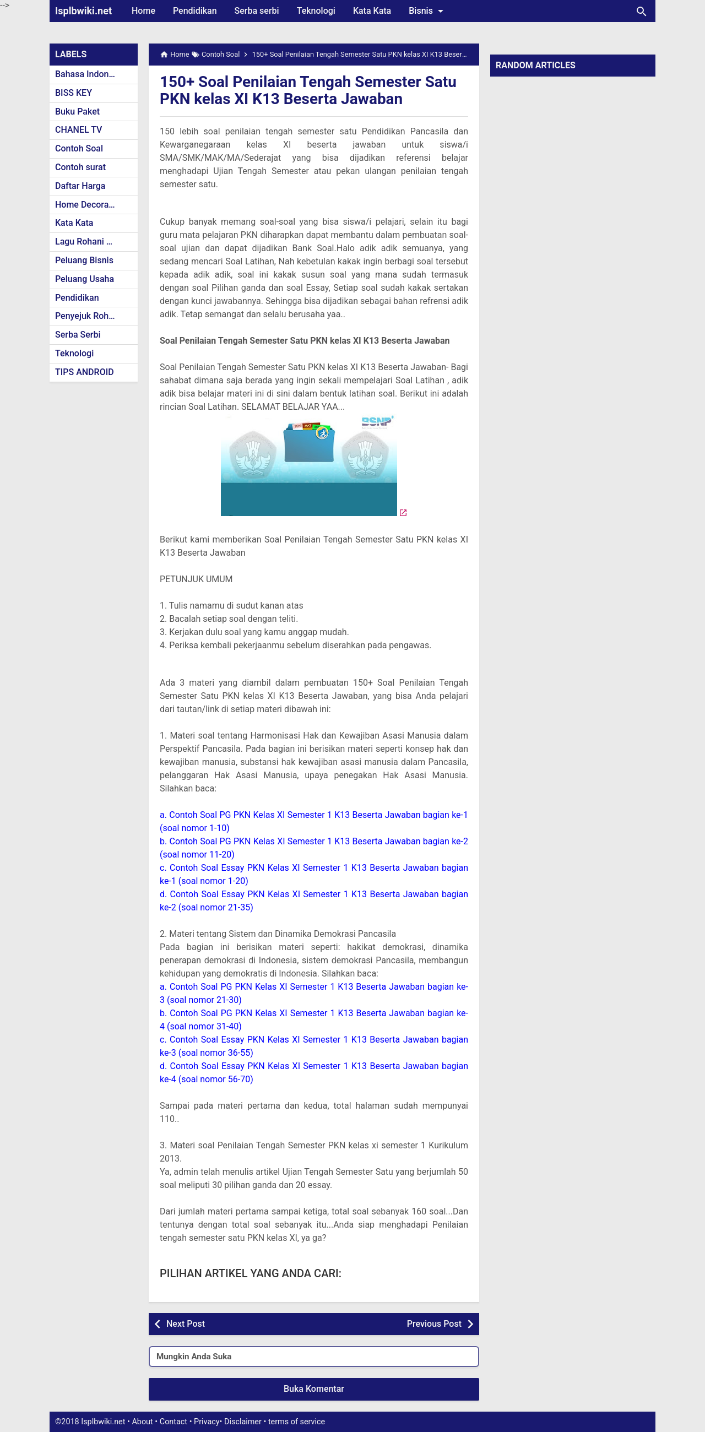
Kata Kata (372, 11)
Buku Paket (77, 111)
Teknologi (316, 11)
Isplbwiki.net (83, 11)
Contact (173, 1421)
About (142, 1421)
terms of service (296, 1421)
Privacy (207, 1421)
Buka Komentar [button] (314, 1389)
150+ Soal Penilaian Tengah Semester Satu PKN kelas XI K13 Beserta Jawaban (309, 90)
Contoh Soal (79, 148)
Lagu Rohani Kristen (94, 241)
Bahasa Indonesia (90, 74)
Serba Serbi (78, 334)
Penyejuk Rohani (88, 316)
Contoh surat (80, 167)
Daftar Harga (80, 186)
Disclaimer (243, 1421)
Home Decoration (89, 204)
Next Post (185, 1324)
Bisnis (428, 11)
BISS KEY (73, 93)
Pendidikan (195, 11)
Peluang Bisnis (84, 260)
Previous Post (434, 1324)
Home (143, 11)
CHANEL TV (78, 129)
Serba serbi (257, 11)
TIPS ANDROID (84, 372)
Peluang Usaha (84, 279)
